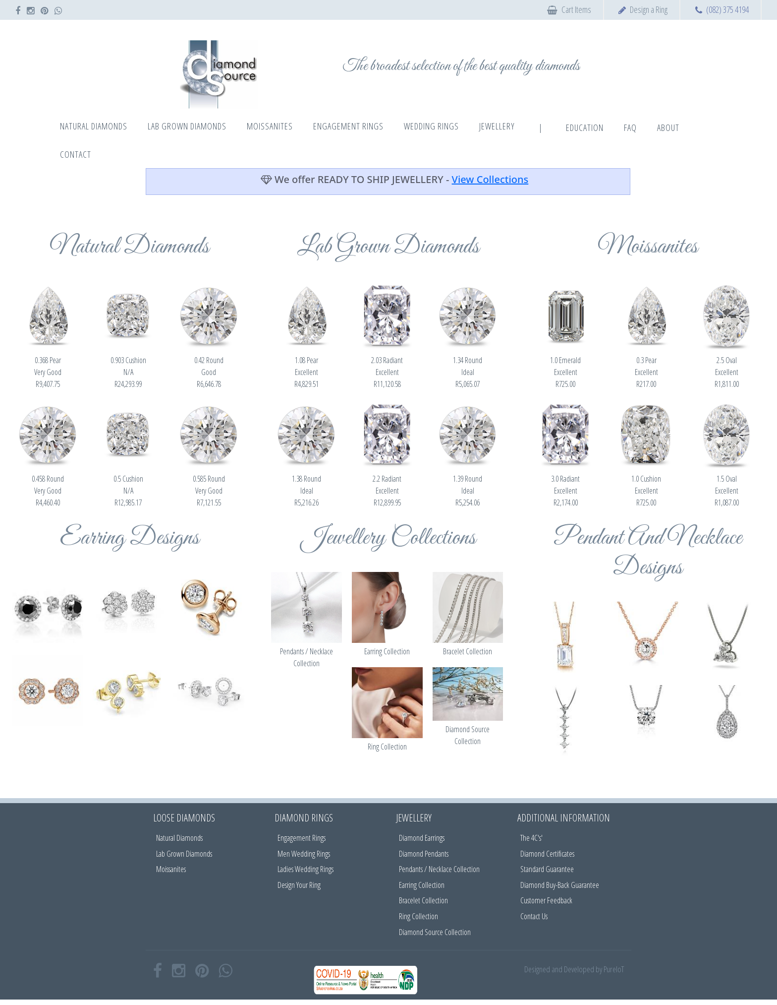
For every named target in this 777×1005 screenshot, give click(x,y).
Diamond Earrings (421, 837)
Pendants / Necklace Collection (439, 869)
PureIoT (614, 969)
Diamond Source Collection (435, 932)
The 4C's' (531, 837)
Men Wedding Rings (304, 853)
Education (585, 127)
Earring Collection (421, 884)
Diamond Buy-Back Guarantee (559, 884)
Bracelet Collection (423, 900)
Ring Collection (418, 916)
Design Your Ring (299, 884)
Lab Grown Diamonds (184, 853)
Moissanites (171, 869)
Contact (75, 154)
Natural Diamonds (179, 837)
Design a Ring (648, 9)
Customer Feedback (546, 900)
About (668, 127)
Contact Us (534, 916)
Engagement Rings (302, 837)
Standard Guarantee (547, 869)
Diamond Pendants (423, 853)
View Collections (490, 179)
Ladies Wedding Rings (305, 869)
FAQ (630, 127)
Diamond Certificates (547, 853)
